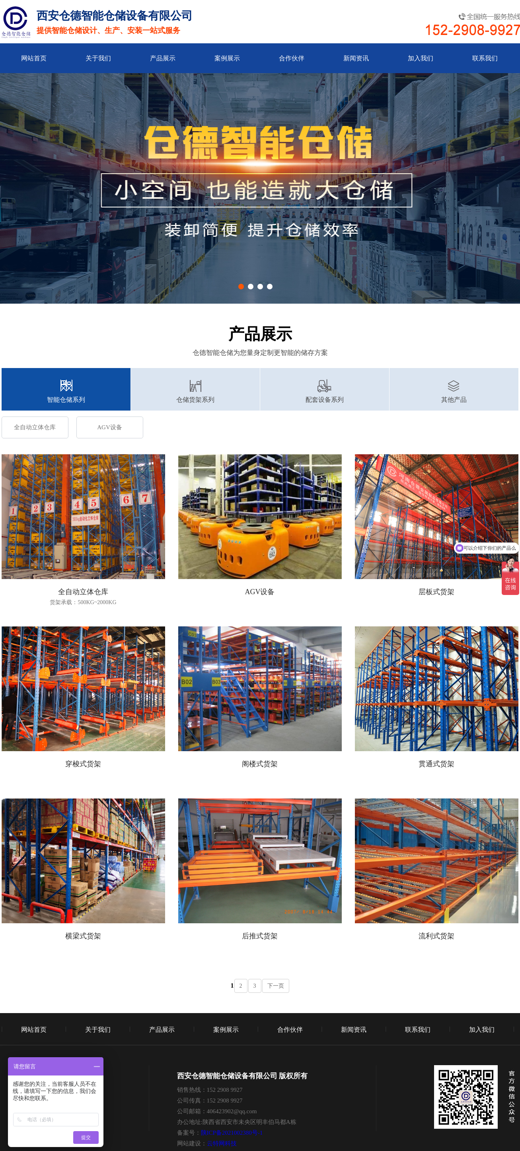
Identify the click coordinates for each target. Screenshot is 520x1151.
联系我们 (485, 58)
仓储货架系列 (195, 399)
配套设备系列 (325, 399)
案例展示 (227, 58)
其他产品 (454, 399)
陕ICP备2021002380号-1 (232, 1133)
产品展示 (162, 58)
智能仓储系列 (66, 399)
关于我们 (98, 58)
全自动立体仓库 (35, 427)
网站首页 (34, 58)
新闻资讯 (356, 58)
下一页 (275, 986)
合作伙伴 (291, 58)
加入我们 (420, 58)
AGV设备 (109, 427)
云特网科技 (222, 1143)
